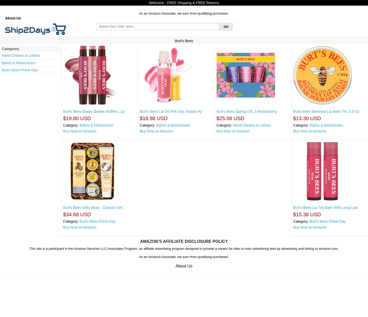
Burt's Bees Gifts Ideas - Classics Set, (93, 208)
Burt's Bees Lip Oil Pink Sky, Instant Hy (171, 111)
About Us (13, 18)
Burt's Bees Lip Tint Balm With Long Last (325, 208)
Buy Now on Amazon (79, 131)
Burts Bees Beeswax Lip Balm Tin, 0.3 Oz (326, 111)
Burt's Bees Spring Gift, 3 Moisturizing (246, 111)
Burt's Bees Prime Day (20, 70)
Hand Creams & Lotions (21, 55)
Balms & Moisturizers (18, 63)
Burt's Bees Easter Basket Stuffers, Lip (94, 111)
